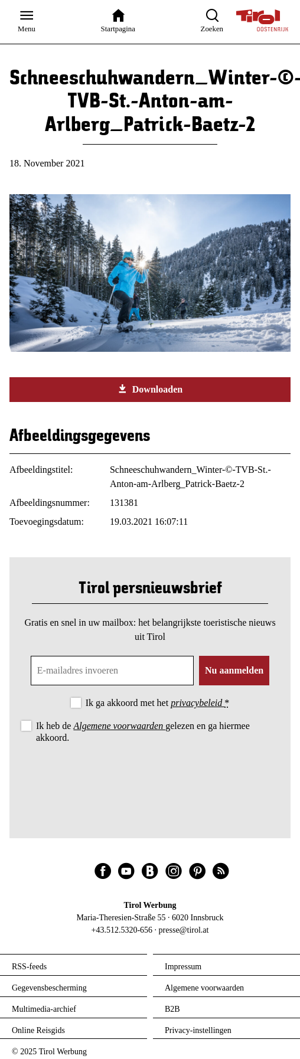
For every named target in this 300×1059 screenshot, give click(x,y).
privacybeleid (197, 703)
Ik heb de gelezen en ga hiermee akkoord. (143, 731)
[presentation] (150, 778)
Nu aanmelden (234, 670)
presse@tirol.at (184, 930)
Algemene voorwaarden (119, 726)
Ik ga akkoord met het (157, 703)
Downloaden (150, 389)
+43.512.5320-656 (122, 930)
